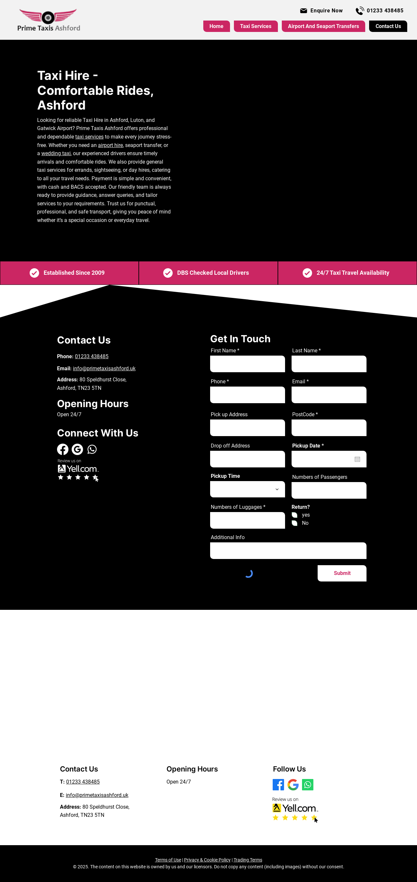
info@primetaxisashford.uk (104, 368)
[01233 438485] (379, 10)
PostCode (303, 414)
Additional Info (228, 537)
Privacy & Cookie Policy (207, 859)
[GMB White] (77, 449)
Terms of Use (168, 859)
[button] (321, 10)
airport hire (110, 145)
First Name (223, 350)
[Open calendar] (357, 459)
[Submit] (342, 573)
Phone (218, 381)
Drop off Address (230, 445)
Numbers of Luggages (236, 507)
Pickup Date (309, 445)
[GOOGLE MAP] (293, 784)
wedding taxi (56, 153)
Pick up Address (229, 414)
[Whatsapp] (92, 449)
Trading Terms (248, 859)
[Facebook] (62, 449)
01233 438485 (91, 356)
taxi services (89, 137)
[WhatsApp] (307, 784)
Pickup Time (225, 476)
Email (298, 381)
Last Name (304, 350)
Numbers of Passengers (319, 477)
